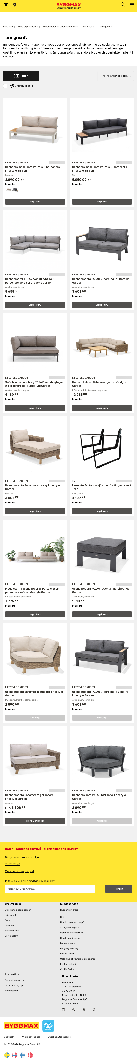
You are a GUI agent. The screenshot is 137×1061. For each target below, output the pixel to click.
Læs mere (8, 56)
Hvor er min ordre (69, 909)
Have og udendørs (27, 26)
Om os (8, 920)
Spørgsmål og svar (70, 927)
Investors (9, 925)
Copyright (9, 1036)
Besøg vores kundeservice (22, 857)
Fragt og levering (69, 948)
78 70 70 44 (12, 864)
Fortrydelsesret (68, 943)
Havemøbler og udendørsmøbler (60, 26)
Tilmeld (118, 889)
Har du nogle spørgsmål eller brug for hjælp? (41, 849)
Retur (63, 917)
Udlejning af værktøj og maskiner (77, 958)
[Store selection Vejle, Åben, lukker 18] (14, 5)
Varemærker (11, 990)
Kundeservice (69, 904)
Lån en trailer (67, 953)
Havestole (88, 26)
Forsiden (8, 26)
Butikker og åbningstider (18, 909)
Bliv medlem (11, 935)
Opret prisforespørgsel (19, 871)
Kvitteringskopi (68, 964)
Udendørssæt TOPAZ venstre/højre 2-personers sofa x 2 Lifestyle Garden (30, 280)
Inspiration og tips (14, 985)
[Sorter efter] (116, 76)
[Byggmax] (68, 6)
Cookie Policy (67, 969)
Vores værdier (12, 930)
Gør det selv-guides (15, 980)
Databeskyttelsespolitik (60, 1036)
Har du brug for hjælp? (72, 922)
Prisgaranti (11, 915)
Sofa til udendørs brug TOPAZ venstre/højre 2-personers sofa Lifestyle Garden (34, 384)
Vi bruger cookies (31, 1036)
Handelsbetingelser (70, 937)
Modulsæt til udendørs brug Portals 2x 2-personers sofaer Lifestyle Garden (32, 590)
